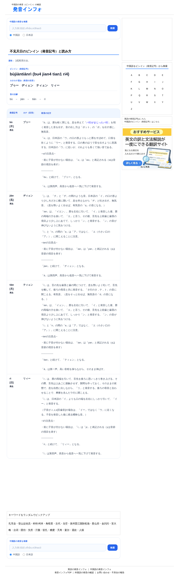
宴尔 (67, 530)
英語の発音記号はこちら (135, 119)
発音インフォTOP (63, 572)
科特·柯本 (38, 523)
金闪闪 (105, 523)
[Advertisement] (110, 7)
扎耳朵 (12, 523)
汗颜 (37, 530)
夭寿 (59, 530)
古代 (57, 523)
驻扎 (45, 530)
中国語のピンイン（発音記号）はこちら (141, 122)
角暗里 (49, 523)
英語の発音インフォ (77, 569)
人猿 (81, 530)
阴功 (23, 530)
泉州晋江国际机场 (80, 523)
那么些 (95, 523)
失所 (30, 530)
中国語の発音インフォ (100, 569)
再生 (11, 130)
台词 (15, 530)
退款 (74, 530)
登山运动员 (24, 523)
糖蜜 (52, 530)
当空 (65, 523)
